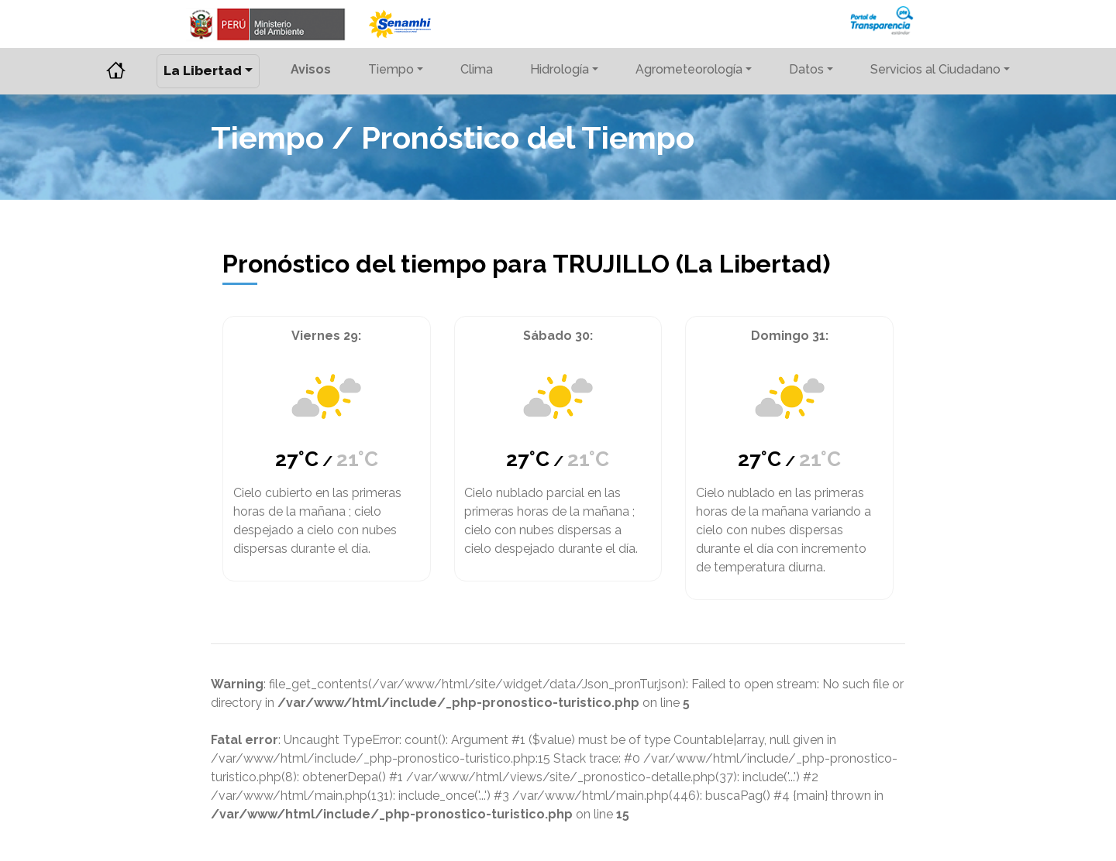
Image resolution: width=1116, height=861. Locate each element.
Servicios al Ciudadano (935, 69)
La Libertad (203, 70)
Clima (476, 69)
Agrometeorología (689, 69)
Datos (806, 69)
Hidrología (559, 69)
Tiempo (391, 69)
